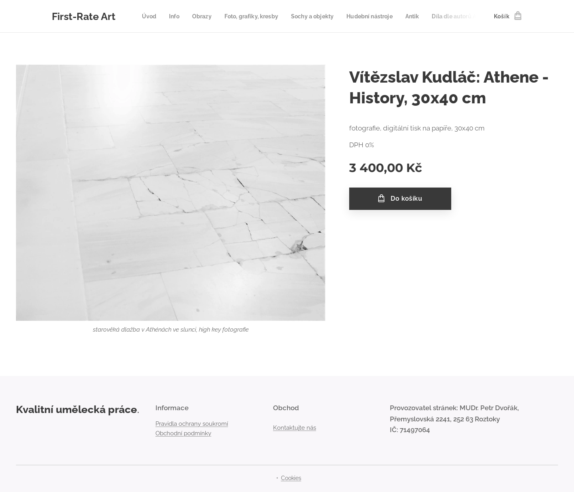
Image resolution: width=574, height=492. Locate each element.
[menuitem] (152, 16)
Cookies (291, 478)
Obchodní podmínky (183, 433)
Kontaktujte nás (294, 427)
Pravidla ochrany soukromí (191, 423)
